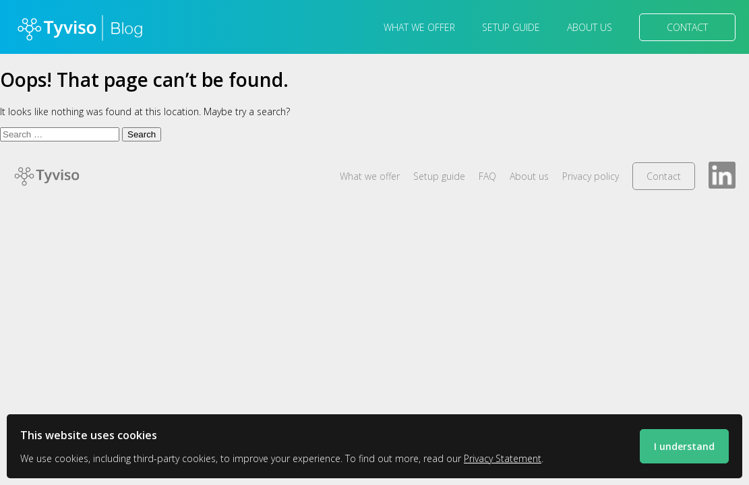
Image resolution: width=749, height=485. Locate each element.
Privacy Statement (502, 458)
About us (589, 27)
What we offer (419, 27)
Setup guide (511, 27)
